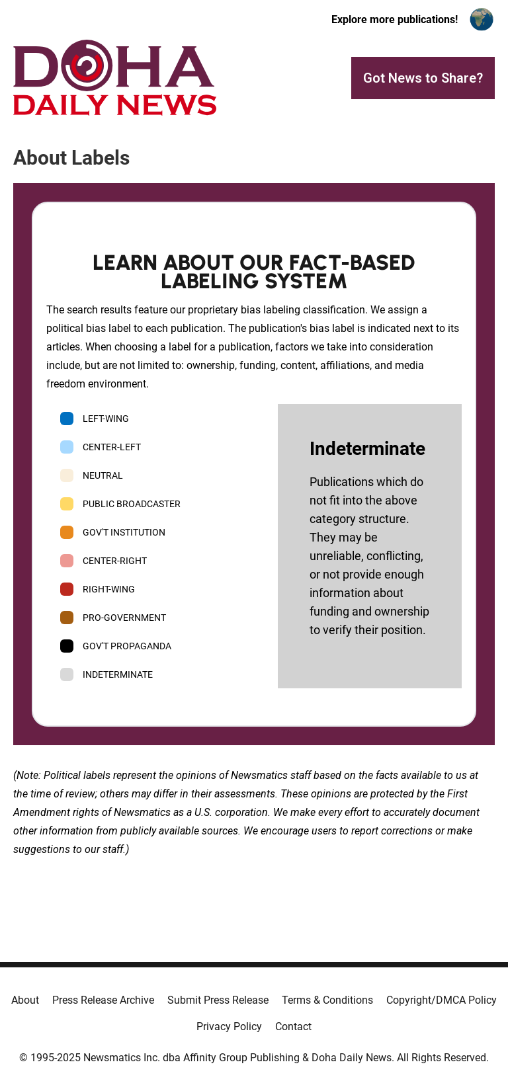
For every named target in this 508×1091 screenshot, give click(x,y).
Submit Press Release (218, 1000)
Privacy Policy (229, 1026)
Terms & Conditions (327, 1000)
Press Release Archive (103, 1000)
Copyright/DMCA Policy (441, 1000)
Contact (293, 1026)
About (25, 1000)
